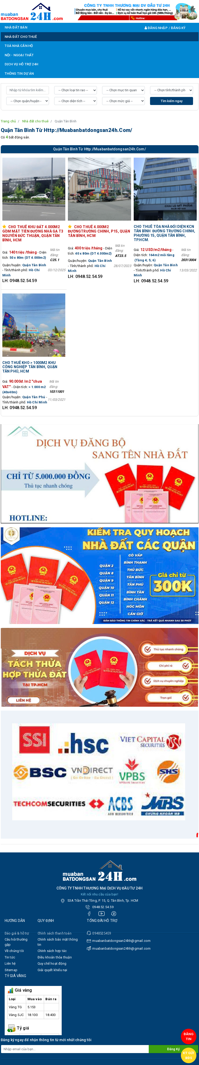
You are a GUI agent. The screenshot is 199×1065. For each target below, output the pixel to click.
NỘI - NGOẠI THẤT (19, 55)
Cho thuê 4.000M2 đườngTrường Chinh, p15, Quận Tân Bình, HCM (99, 231)
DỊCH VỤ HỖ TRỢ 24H (21, 64)
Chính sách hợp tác (52, 951)
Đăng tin (189, 1036)
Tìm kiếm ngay (171, 101)
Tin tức (10, 957)
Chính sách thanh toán (55, 933)
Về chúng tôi (14, 951)
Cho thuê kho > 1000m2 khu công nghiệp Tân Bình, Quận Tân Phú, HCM (30, 367)
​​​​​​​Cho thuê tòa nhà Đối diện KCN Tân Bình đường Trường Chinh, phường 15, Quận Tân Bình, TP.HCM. (164, 233)
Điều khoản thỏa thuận (55, 957)
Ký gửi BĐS (188, 1055)
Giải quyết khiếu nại (52, 970)
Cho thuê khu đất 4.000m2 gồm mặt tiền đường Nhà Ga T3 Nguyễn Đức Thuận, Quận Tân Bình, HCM (32, 233)
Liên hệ (10, 963)
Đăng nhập (156, 28)
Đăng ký (178, 28)
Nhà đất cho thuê (35, 121)
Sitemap (11, 970)
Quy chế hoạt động (52, 963)
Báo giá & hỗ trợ (17, 933)
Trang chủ (8, 121)
